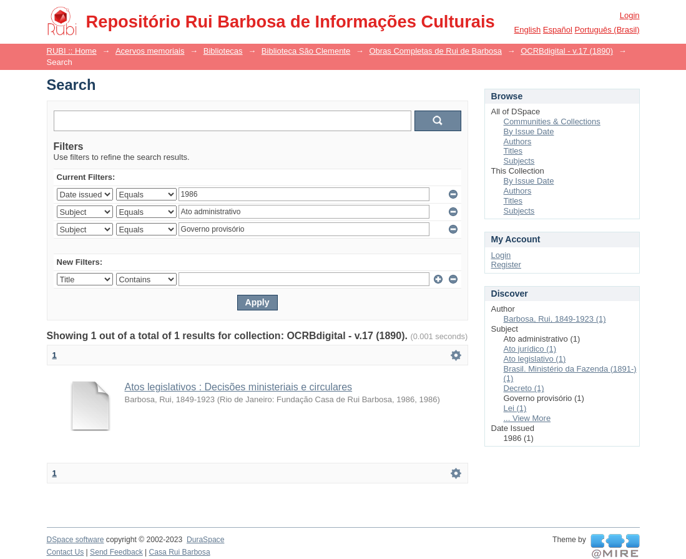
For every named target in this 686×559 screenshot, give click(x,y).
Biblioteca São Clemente (306, 51)
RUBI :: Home (72, 51)
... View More (527, 418)
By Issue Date (529, 131)
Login (630, 15)
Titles (513, 151)
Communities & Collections (552, 121)
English (527, 29)
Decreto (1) (524, 388)
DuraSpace (205, 539)
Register (506, 264)
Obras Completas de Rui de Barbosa (435, 51)
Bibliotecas (223, 51)
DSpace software (75, 539)
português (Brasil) (606, 29)
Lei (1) (515, 408)
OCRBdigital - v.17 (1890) (567, 51)
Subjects (519, 161)
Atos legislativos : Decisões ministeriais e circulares (239, 387)
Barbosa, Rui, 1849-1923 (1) (555, 319)
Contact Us (65, 552)
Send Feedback (116, 552)
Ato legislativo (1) (535, 359)
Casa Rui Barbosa (179, 552)
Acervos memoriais (150, 51)
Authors (518, 141)
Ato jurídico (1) (530, 349)
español (557, 29)
